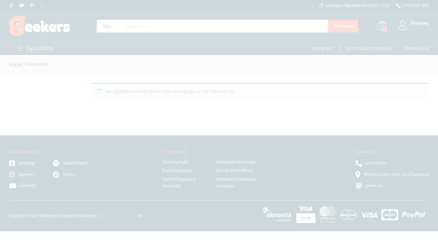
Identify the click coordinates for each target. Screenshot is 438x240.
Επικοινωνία (417, 48)
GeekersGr (22, 186)
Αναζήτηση (344, 26)
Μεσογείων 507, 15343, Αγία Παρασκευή (392, 174)
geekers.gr (369, 186)
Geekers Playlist (70, 163)
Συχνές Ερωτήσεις (177, 170)
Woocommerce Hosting (118, 216)
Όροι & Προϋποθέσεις (234, 170)
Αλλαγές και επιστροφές (235, 162)
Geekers (64, 174)
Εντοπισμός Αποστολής (369, 48)
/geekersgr (22, 163)
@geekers (21, 174)
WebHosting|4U (155, 216)
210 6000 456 (415, 5)
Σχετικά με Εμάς (175, 162)
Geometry (88, 216)
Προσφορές (322, 48)
